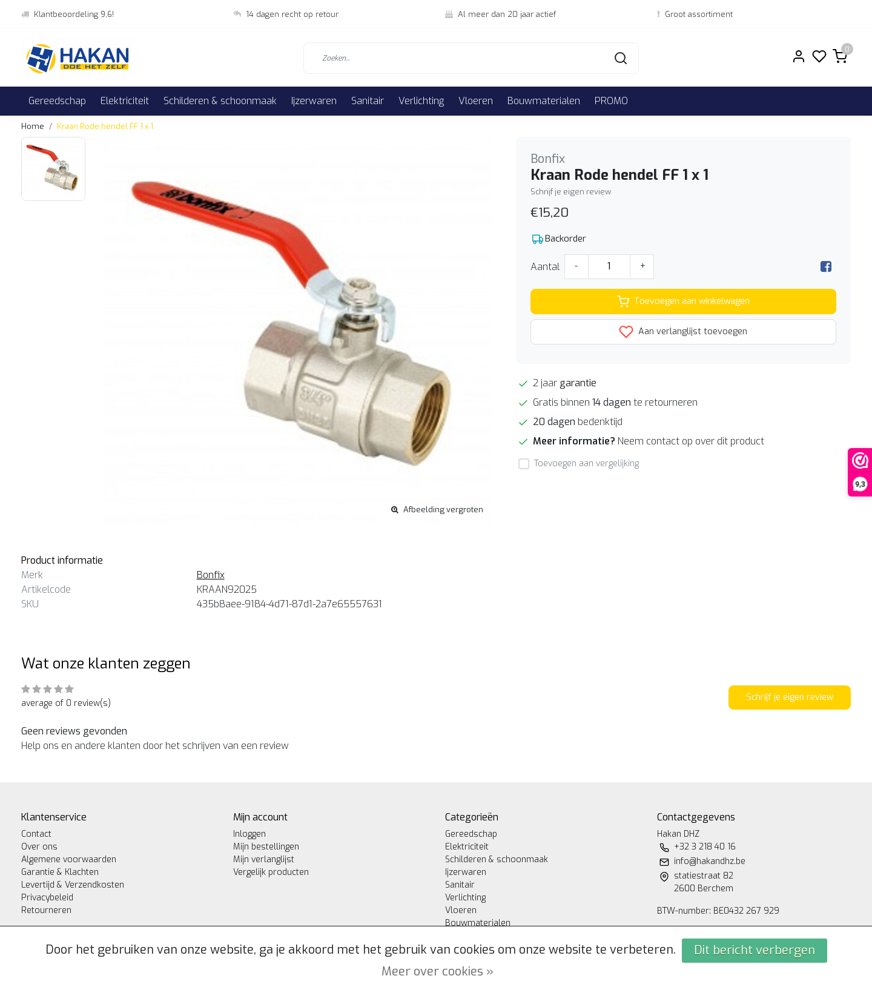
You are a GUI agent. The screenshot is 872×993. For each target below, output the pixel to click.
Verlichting (421, 100)
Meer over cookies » (438, 971)
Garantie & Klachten (60, 872)
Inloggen (249, 834)
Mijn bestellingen (266, 847)
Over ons (39, 847)
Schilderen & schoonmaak (220, 100)
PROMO (611, 100)
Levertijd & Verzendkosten (72, 885)
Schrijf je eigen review (570, 191)
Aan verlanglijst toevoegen (683, 332)
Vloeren (475, 100)
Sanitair (367, 100)
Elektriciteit (125, 100)
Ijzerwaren (314, 100)
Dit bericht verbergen (754, 950)
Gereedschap (57, 100)
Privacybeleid (47, 897)
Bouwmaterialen (543, 100)
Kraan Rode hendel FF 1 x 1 (105, 126)
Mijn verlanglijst (263, 859)
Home (32, 126)
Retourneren (46, 910)
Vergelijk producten (271, 872)
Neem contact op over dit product (691, 441)
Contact (36, 834)
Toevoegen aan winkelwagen (683, 301)
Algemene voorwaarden (68, 859)
